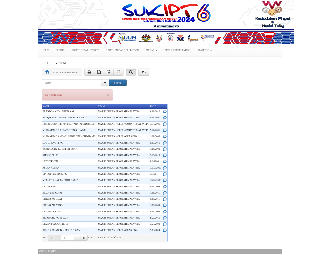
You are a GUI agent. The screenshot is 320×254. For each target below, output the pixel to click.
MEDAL (151, 50)
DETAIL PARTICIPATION (177, 50)
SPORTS (60, 50)
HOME (45, 50)
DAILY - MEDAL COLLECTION (122, 50)
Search (117, 82)
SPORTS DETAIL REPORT (85, 50)
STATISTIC (204, 50)
